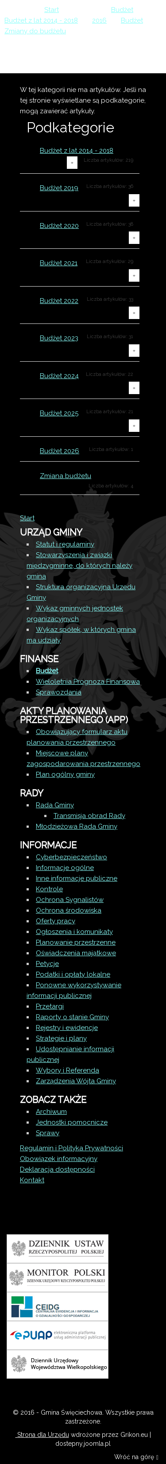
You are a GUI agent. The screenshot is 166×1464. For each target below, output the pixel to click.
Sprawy (47, 1133)
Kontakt (32, 1180)
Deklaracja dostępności (57, 1169)
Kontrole (49, 889)
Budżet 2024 (59, 376)
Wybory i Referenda (67, 1070)
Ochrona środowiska (68, 910)
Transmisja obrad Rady (89, 816)
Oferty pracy (55, 921)
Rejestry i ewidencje (67, 1028)
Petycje (47, 964)
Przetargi (50, 1006)
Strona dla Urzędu (42, 1434)
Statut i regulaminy (65, 544)
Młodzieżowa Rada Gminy (76, 826)
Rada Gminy (55, 805)
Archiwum (51, 1112)
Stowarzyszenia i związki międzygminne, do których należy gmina (79, 565)
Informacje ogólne (65, 868)
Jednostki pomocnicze (72, 1122)
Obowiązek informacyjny (58, 1159)
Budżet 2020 (59, 226)
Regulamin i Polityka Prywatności (71, 1148)
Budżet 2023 (59, 338)
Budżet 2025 (59, 413)
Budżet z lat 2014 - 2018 (76, 151)
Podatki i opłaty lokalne (73, 974)
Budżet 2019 (59, 188)
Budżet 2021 (58, 263)
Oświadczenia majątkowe (76, 953)
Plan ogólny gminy (65, 774)
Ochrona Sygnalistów (70, 900)
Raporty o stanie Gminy (72, 1017)
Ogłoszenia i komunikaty (74, 932)
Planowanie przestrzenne (76, 942)
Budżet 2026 (59, 451)
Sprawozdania (58, 692)
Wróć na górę (136, 1457)
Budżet (47, 671)
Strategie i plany (61, 1038)
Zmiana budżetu (65, 476)
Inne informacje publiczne (76, 878)
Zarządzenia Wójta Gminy (76, 1081)
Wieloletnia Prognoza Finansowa (88, 682)
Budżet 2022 (59, 301)
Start (27, 518)
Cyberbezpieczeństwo (71, 857)
